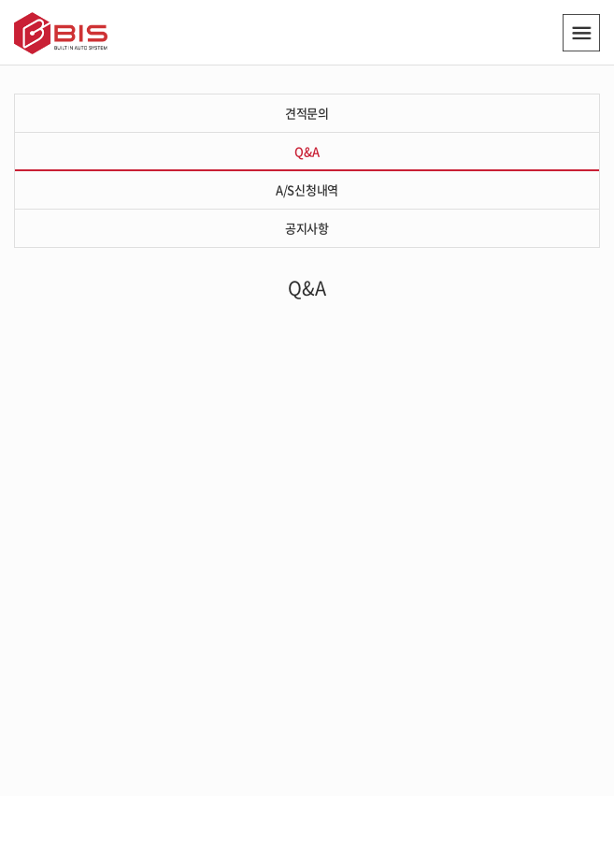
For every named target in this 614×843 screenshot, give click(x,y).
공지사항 (307, 228)
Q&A (306, 151)
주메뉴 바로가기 (0, 0)
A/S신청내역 (307, 189)
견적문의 (307, 113)
